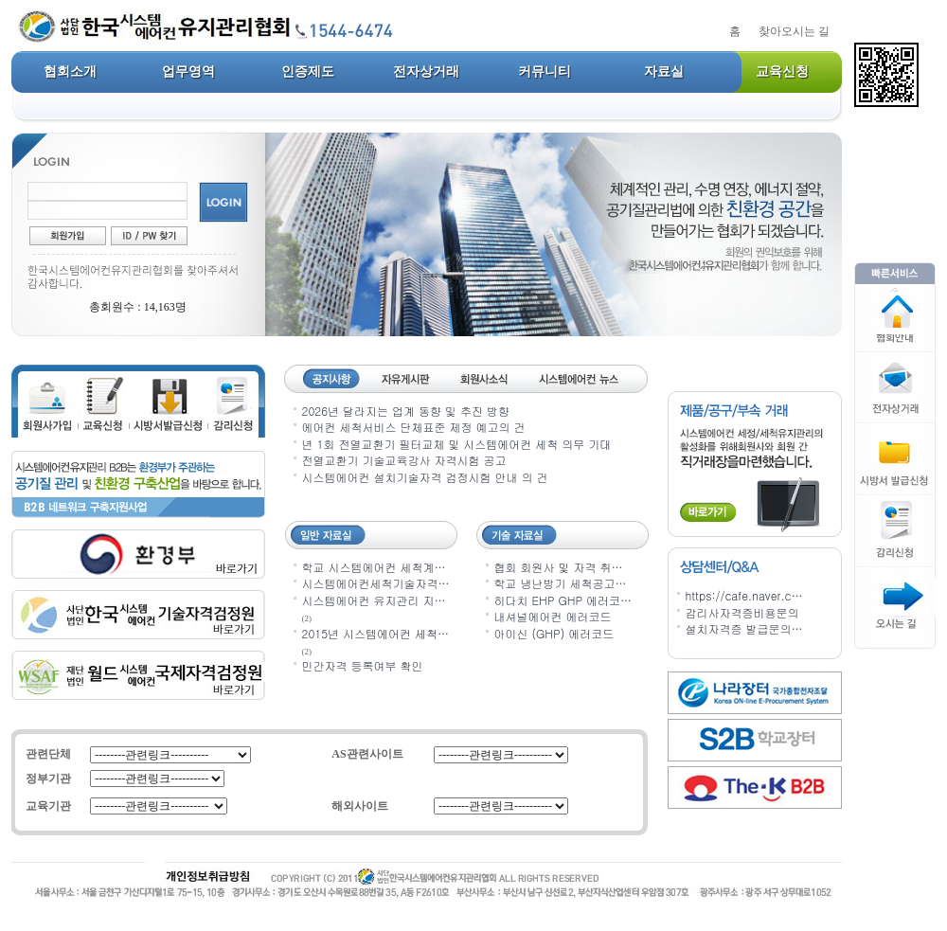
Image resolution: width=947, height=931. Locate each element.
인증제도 (307, 71)
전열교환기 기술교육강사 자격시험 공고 (404, 460)
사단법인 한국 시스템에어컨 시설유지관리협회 (232, 28)
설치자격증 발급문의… (744, 628)
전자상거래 (426, 71)
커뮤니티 (544, 71)
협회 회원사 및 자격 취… (558, 567)
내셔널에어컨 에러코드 (553, 616)
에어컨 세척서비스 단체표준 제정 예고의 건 (414, 427)
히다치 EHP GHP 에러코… (563, 600)
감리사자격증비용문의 (742, 612)
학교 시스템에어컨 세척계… (374, 567)
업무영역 (188, 71)
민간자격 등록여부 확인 (362, 665)
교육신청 (782, 71)
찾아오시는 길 (794, 31)
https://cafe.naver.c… (744, 595)
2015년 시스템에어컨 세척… (376, 633)
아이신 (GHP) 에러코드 (554, 633)
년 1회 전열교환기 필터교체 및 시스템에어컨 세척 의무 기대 (457, 444)
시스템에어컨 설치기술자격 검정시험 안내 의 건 (425, 477)
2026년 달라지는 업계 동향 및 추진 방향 (406, 411)
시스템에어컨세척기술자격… (376, 583)
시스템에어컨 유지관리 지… (374, 600)
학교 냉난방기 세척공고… (560, 583)
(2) (307, 618)
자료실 (664, 71)
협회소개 (70, 71)
